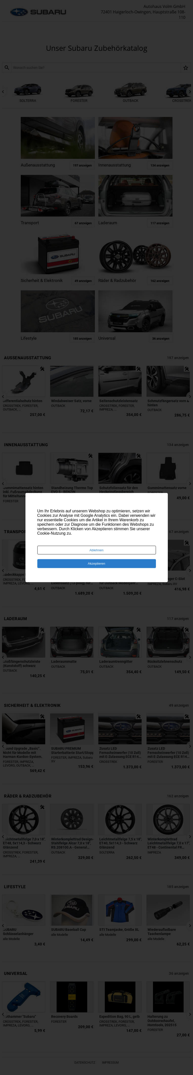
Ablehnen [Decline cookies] (96, 550)
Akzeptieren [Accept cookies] (96, 563)
